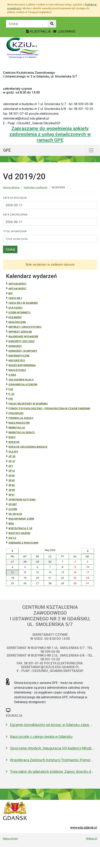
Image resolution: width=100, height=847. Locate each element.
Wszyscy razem (19, 533)
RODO (11, 437)
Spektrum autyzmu (22, 499)
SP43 (11, 480)
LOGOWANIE (64, 31)
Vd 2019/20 (15, 513)
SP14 (11, 470)
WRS (11, 523)
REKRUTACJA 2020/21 (21, 432)
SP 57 (11, 461)
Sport (12, 504)
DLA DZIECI (15, 307)
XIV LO (12, 537)
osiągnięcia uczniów (22, 384)
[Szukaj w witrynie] (52, 24)
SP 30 (11, 456)
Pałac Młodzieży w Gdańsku (28, 403)
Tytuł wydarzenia (15, 231)
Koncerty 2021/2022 (21, 341)
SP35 (11, 475)
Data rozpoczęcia (15, 197)
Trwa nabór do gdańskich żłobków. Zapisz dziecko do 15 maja (52, 772)
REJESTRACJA (38, 31)
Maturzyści (16, 360)
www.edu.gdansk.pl (83, 827)
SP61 (11, 494)
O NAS (12, 374)
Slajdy (13, 451)
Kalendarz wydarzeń (35, 187)
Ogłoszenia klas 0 (20, 379)
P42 (10, 389)
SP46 (11, 485)
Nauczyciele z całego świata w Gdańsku (41, 737)
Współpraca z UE (20, 528)
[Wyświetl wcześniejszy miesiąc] (12, 551)
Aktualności (17, 283)
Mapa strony (10, 838)
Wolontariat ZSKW (21, 518)
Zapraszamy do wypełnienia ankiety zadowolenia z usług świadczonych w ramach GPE (50, 134)
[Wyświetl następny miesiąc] (87, 551)
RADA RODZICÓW (19, 422)
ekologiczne (17, 322)
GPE (7, 150)
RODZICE (13, 441)
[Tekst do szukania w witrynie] (27, 24)
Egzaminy (15, 317)
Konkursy (15, 346)
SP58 (11, 489)
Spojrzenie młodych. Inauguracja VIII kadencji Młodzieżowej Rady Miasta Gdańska (52, 748)
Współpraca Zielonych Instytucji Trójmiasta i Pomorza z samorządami (52, 760)
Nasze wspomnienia (22, 365)
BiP (10, 293)
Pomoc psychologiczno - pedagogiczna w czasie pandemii (49, 408)
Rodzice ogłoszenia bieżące (27, 446)
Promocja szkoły (20, 418)
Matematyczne (18, 355)
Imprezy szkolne (20, 331)
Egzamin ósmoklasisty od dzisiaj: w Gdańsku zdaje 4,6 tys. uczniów (52, 725)
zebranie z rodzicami (23, 542)
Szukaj (10, 249)
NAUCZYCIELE (17, 370)
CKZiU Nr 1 (15, 298)
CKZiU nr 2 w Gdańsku (23, 302)
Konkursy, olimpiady (22, 350)
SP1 (10, 465)
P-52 (11, 394)
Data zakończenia (15, 214)
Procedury (16, 413)
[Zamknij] (95, 5)
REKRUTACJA (16, 427)
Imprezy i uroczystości (24, 326)
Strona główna (11, 187)
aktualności (17, 288)
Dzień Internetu (19, 312)
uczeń (12, 509)
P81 (10, 398)
